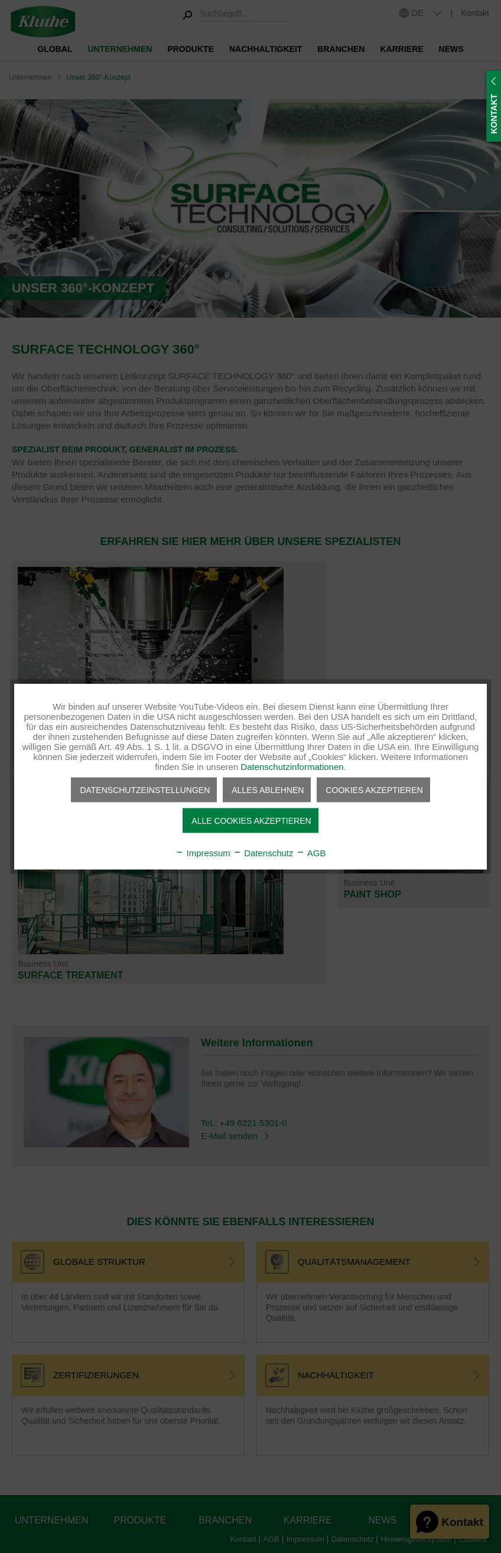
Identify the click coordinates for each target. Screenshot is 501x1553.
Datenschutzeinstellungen (145, 790)
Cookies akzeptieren (374, 790)
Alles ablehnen (268, 790)
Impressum (202, 853)
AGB (311, 853)
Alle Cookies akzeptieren (251, 821)
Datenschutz (263, 853)
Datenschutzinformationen (291, 767)
